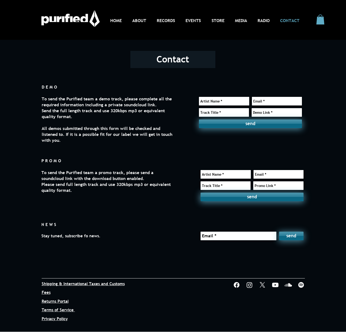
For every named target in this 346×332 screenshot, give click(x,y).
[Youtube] (275, 285)
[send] (250, 123)
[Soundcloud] (288, 285)
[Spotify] (301, 285)
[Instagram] (249, 285)
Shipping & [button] (52, 283)
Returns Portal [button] (55, 301)
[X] (262, 285)
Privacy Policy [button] (55, 318)
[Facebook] (236, 285)
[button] (320, 19)
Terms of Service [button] (58, 309)
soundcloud (135, 105)
